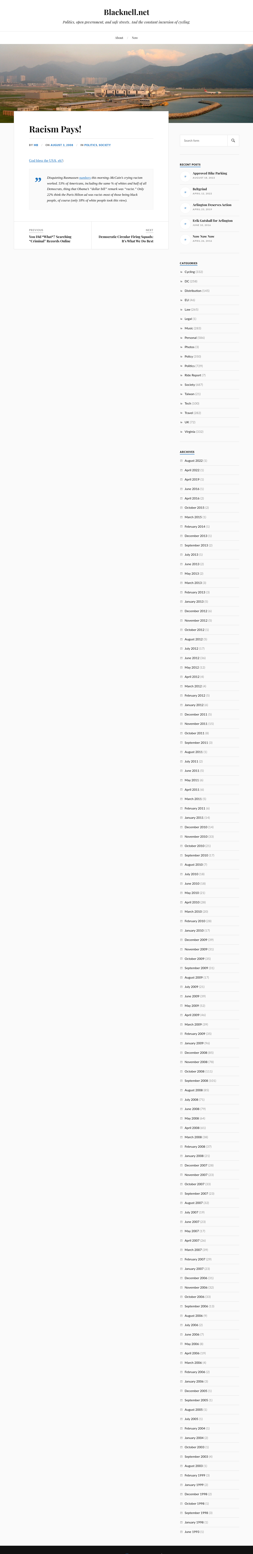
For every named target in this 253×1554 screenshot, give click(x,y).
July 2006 (191, 1325)
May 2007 (192, 1231)
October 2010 (194, 846)
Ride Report (193, 375)
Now (135, 38)
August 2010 (194, 864)
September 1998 (196, 1513)
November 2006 (196, 1287)
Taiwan (189, 394)
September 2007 (196, 1193)
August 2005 (194, 1409)
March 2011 (193, 799)
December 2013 (196, 536)
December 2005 (196, 1391)
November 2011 (196, 723)
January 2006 (194, 1381)
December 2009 (196, 939)
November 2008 (196, 1062)
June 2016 (192, 489)
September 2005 (196, 1400)
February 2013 (195, 592)
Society (105, 145)
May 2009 (192, 1005)
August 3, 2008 (62, 145)
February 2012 (195, 695)
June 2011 (192, 770)
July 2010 (191, 874)
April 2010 (192, 902)
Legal (188, 318)
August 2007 (194, 1203)
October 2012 (194, 629)
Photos (189, 347)
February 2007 (195, 1259)
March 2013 (193, 583)
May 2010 (192, 893)
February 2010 (195, 921)
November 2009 (196, 949)
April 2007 (192, 1240)
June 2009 (192, 996)
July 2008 (191, 1099)
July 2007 (191, 1212)
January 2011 (194, 817)
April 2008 (192, 1128)
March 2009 (193, 1024)
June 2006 (192, 1334)
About (119, 38)
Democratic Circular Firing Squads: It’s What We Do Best (126, 238)
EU (187, 300)
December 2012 (196, 611)
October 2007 (194, 1184)
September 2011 (196, 742)
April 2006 (192, 1353)
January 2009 (194, 1043)
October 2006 (194, 1296)
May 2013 (192, 573)
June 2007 (192, 1221)
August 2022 (194, 460)
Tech (188, 403)
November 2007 (196, 1175)
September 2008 (196, 1080)
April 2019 (192, 479)
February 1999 (195, 1475)
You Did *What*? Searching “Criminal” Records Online (50, 238)
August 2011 (194, 752)
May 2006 (192, 1344)
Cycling (190, 272)
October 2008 (194, 1071)
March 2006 (193, 1362)
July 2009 (191, 986)
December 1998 (196, 1494)
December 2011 (196, 714)
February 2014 (195, 526)
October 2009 (194, 958)
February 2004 (195, 1428)
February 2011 (195, 808)
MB (36, 145)
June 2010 (192, 883)
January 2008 (194, 1156)
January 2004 (194, 1438)
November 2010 (196, 836)
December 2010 (196, 827)
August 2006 (194, 1315)
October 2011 (194, 733)
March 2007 (193, 1249)
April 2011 (192, 789)
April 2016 (192, 498)
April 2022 (192, 470)
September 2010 (196, 855)
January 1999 (194, 1485)
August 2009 (194, 977)
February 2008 (195, 1146)
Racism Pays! (55, 129)
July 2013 (191, 554)
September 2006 (196, 1306)
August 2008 (194, 1090)
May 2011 (192, 780)
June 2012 (192, 658)
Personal (191, 337)
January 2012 (194, 705)
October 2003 (194, 1447)
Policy (189, 356)
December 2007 (196, 1165)
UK (187, 422)
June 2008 (192, 1109)
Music (189, 328)
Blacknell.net (126, 12)
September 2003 (196, 1456)
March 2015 (193, 517)
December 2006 (196, 1278)
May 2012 (192, 667)
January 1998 (194, 1522)
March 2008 (193, 1137)
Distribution (193, 290)
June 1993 (192, 1531)
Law (187, 309)
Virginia (190, 431)
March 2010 (193, 911)
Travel (189, 413)
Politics (90, 145)
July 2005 (191, 1419)
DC (187, 281)
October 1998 (194, 1503)
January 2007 (194, 1268)
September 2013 (196, 545)
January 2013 (194, 601)
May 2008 (192, 1118)
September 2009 (196, 968)
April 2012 (192, 676)
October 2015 (194, 507)
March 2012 (193, 686)
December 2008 (196, 1052)
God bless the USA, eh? (46, 161)
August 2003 (194, 1466)
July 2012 (191, 648)
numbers (85, 178)
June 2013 (192, 564)
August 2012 (194, 639)
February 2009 (195, 1033)
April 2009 (192, 1015)
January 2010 (194, 930)
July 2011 (191, 761)
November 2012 (196, 620)
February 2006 (195, 1372)
